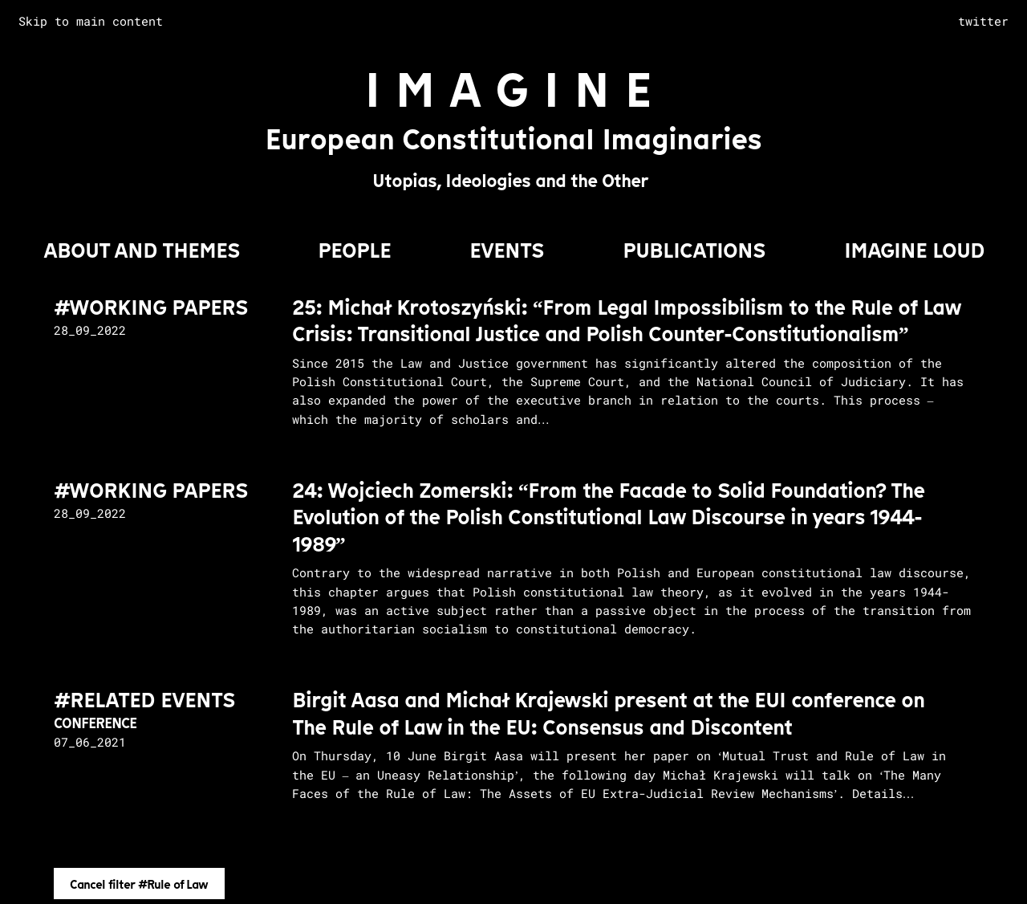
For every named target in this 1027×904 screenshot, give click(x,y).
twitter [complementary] (983, 21)
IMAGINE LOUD (914, 250)
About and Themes (141, 250)
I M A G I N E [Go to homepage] (508, 90)
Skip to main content (90, 21)
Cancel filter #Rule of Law (139, 885)
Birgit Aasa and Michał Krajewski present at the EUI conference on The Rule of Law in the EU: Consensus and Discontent (608, 714)
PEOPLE (354, 250)
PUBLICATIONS (694, 250)
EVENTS (506, 250)
